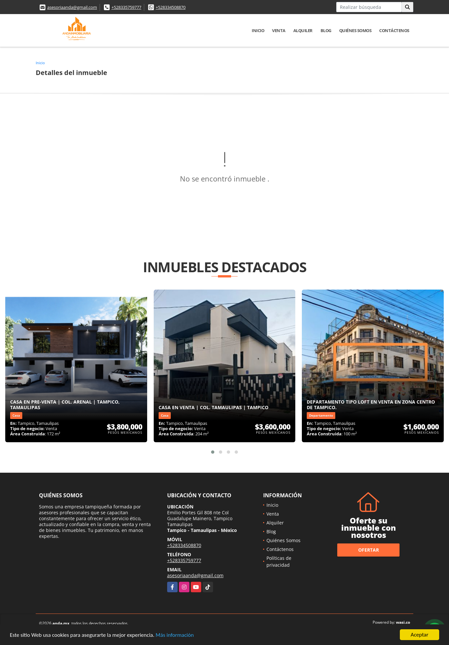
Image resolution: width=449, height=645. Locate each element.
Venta (278, 30)
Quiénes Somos (355, 30)
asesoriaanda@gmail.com (72, 7)
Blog (326, 30)
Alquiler (303, 30)
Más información (175, 635)
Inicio (258, 30)
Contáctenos (394, 30)
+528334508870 (170, 7)
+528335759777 (126, 7)
